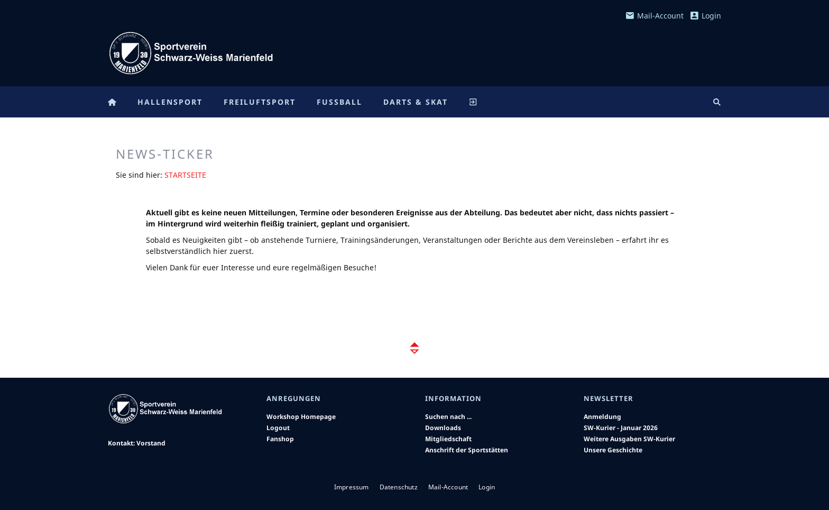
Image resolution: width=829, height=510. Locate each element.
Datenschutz (399, 486)
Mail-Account (654, 16)
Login (705, 16)
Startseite (185, 175)
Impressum (351, 486)
